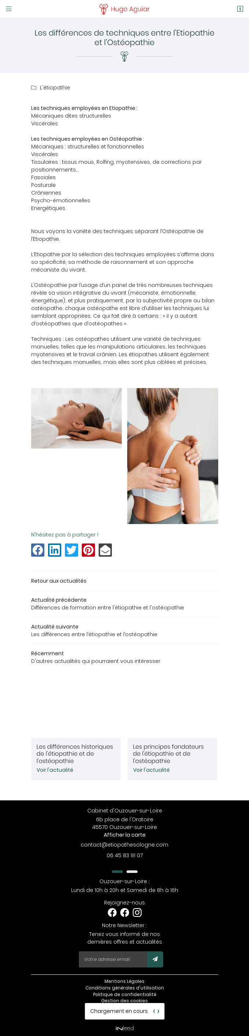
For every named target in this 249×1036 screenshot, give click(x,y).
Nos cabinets (124, 1014)
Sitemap (124, 1008)
